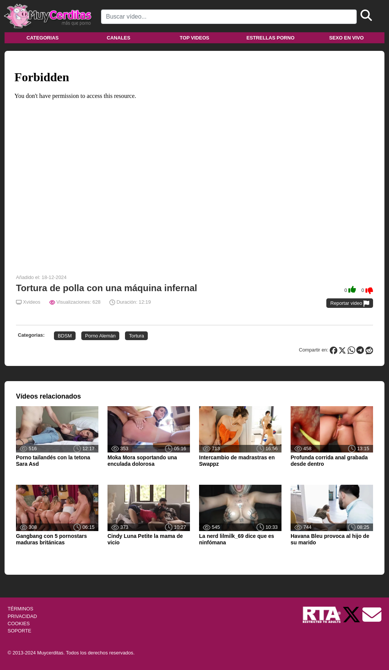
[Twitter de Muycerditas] (352, 614)
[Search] (229, 16)
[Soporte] (371, 614)
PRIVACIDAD (22, 616)
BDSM (65, 336)
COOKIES (19, 623)
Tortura (136, 336)
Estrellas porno (271, 38)
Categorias (43, 38)
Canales (118, 38)
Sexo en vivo (346, 38)
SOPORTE (19, 631)
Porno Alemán (100, 336)
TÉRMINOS (20, 609)
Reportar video (349, 303)
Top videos (194, 38)
